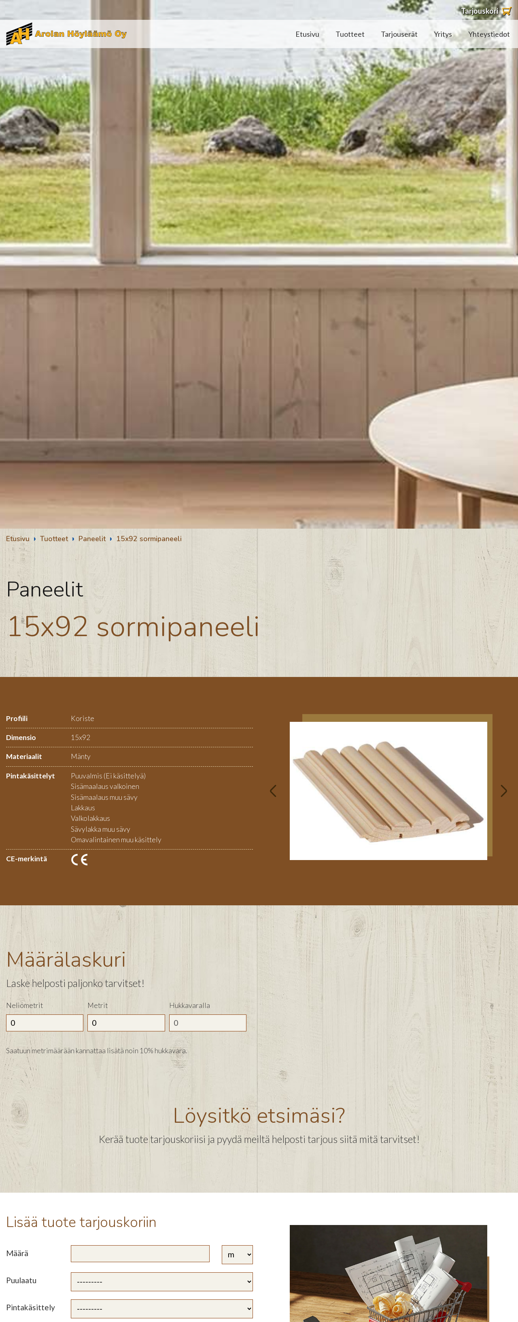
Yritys (443, 34)
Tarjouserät (399, 34)
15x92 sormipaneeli (149, 539)
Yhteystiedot (489, 34)
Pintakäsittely (30, 1307)
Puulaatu (21, 1280)
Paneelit (92, 539)
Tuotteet (350, 34)
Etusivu (307, 34)
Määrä (17, 1253)
